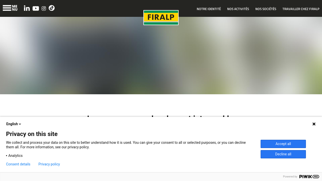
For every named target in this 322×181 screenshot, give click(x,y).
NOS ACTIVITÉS (238, 8)
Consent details (18, 164)
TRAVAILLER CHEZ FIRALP (301, 8)
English (14, 124)
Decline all (283, 154)
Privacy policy (49, 164)
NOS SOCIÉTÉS (265, 8)
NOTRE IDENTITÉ (209, 8)
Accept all (283, 144)
